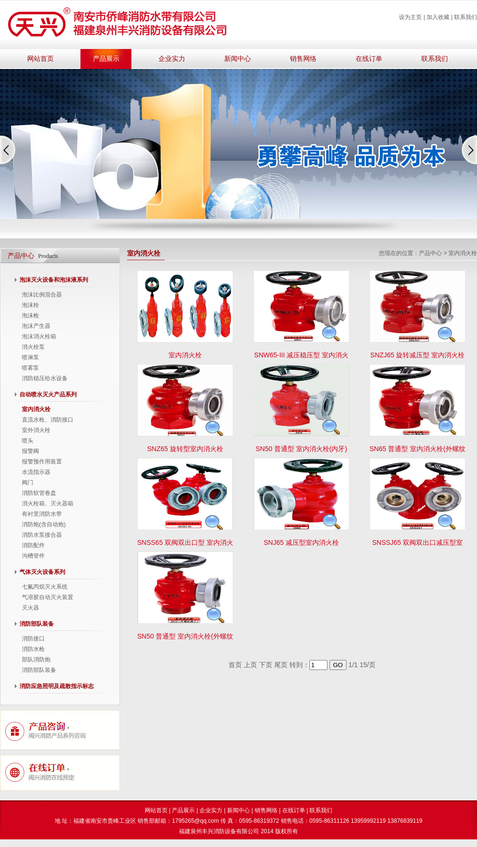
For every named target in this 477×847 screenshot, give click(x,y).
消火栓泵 (33, 347)
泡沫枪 (30, 315)
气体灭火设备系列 (42, 572)
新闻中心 (237, 58)
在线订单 (369, 58)
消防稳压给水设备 (45, 378)
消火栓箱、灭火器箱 (47, 503)
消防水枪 (33, 649)
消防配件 (33, 545)
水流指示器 (36, 472)
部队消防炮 (36, 659)
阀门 (27, 482)
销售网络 (303, 58)
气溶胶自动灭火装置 (47, 597)
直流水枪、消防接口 (47, 419)
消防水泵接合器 (42, 535)
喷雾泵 (30, 367)
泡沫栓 (30, 305)
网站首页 (40, 58)
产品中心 (430, 253)
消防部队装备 (37, 623)
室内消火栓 (36, 409)
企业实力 (172, 58)
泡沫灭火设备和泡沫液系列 (54, 279)
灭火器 (30, 607)
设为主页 (410, 17)
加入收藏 (438, 17)
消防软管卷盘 (39, 493)
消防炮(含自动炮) (44, 524)
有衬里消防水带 (42, 514)
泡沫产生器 (36, 326)
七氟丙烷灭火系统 (45, 586)
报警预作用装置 (42, 461)
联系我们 (465, 17)
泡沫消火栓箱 (39, 336)
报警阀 (30, 451)
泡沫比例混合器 (42, 294)
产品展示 (106, 58)
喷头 (27, 440)
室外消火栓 (36, 430)
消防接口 (33, 638)
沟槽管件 (33, 555)
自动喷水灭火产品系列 (48, 394)
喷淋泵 (30, 357)
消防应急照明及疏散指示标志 (57, 686)
